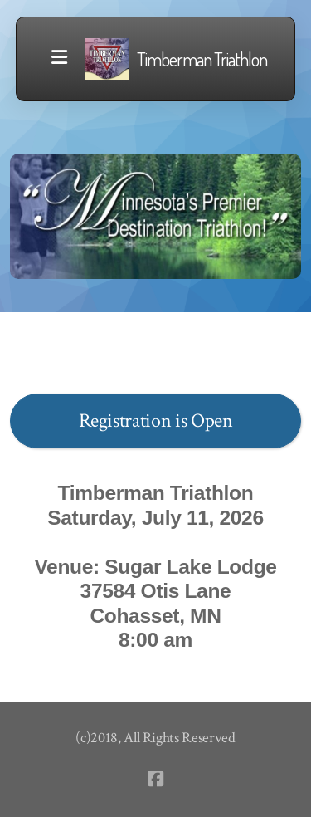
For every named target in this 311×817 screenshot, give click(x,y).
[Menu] (59, 59)
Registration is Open (156, 420)
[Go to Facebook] (155, 778)
